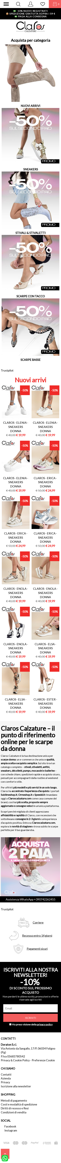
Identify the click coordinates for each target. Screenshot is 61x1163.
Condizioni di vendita (13, 1112)
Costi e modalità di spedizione (19, 1104)
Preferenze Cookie (43, 1060)
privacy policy (45, 1024)
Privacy (5, 1082)
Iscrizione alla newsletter (16, 1086)
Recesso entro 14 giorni (37, 935)
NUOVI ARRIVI (30, 106)
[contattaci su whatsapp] (5, 1158)
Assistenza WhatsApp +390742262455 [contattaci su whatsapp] (30, 899)
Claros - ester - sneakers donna (45, 703)
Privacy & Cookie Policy (15, 1060)
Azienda (6, 1078)
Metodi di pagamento (14, 1100)
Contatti (6, 1074)
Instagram (10, 1130)
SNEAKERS (30, 169)
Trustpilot (7, 370)
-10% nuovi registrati (30, 11)
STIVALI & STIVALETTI (30, 233)
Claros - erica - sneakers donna (45, 482)
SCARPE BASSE (30, 359)
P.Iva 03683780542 (13, 1056)
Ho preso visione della (32, 1024)
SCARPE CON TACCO (30, 296)
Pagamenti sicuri (37, 948)
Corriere (38, 922)
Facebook (10, 1126)
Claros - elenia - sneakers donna (15, 427)
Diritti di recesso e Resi (15, 1108)
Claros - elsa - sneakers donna (45, 648)
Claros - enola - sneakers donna (15, 593)
